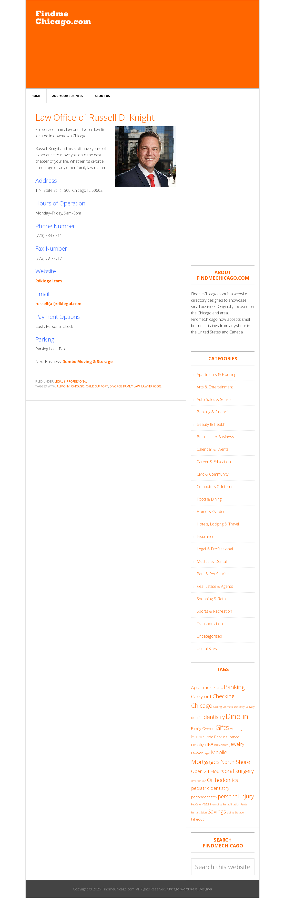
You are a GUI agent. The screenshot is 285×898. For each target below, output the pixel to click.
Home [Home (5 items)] (197, 736)
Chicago (77, 386)
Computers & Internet (216, 486)
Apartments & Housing (216, 374)
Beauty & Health (211, 424)
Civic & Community (212, 474)
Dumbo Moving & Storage (87, 361)
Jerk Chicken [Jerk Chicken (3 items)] (221, 745)
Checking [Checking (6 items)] (223, 696)
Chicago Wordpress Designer (189, 889)
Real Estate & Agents (215, 586)
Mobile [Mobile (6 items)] (219, 752)
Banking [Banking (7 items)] (234, 687)
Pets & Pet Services (214, 574)
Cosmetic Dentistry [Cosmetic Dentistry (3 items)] (233, 706)
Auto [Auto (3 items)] (220, 688)
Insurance (205, 536)
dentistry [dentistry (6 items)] (214, 717)
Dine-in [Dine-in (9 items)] (237, 716)
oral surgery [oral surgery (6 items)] (239, 771)
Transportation (210, 623)
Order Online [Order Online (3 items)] (198, 781)
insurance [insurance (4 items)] (231, 736)
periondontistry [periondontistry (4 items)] (204, 796)
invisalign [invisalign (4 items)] (198, 744)
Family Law (131, 386)
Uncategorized (209, 636)
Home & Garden (211, 511)
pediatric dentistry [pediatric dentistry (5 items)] (210, 788)
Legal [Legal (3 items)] (207, 753)
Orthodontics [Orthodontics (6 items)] (222, 780)
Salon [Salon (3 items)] (204, 812)
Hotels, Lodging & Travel (218, 524)
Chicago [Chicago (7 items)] (201, 705)
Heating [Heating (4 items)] (236, 728)
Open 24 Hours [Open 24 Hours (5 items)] (207, 771)
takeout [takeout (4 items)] (197, 819)
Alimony (63, 386)
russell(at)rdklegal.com (58, 303)
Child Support (97, 386)
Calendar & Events (213, 449)
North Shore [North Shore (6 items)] (235, 762)
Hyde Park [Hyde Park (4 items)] (213, 736)
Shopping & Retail (212, 598)
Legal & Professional (71, 381)
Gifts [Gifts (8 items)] (222, 727)
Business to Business (215, 436)
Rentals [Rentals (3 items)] (195, 812)
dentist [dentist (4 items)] (197, 717)
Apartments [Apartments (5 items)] (203, 687)
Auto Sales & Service (215, 399)
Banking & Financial (213, 412)
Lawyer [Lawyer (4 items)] (197, 752)
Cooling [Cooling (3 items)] (217, 706)
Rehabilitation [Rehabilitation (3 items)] (231, 804)
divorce (116, 386)
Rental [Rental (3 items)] (244, 804)
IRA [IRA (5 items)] (210, 744)
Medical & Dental (212, 561)
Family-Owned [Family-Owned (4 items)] (202, 728)
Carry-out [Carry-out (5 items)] (201, 696)
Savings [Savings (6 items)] (217, 811)
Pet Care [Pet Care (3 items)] (196, 804)
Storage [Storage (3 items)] (239, 812)
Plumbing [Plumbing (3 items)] (216, 804)
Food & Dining (209, 499)
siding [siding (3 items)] (230, 812)
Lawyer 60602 (151, 386)
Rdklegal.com (48, 281)
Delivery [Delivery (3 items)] (249, 706)
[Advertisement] (179, 44)
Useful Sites (207, 648)
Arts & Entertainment (215, 387)
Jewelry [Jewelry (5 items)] (236, 744)
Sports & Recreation (214, 611)
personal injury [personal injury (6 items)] (236, 796)
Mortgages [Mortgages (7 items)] (205, 762)
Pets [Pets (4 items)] (205, 804)
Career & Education (214, 461)
